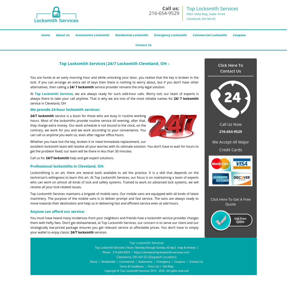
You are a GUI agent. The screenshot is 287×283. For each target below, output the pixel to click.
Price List (153, 266)
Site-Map (168, 266)
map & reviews (187, 247)
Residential (108, 261)
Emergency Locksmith (170, 35)
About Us (63, 35)
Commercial (126, 261)
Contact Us (143, 45)
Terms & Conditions (131, 266)
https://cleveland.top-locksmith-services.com (161, 252)
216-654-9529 (164, 13)
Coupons (239, 35)
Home (45, 35)
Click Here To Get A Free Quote (231, 201)
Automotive (145, 261)
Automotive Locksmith (92, 35)
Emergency (163, 261)
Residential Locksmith (131, 35)
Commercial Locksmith (210, 35)
